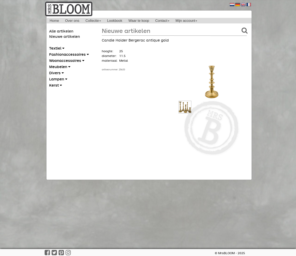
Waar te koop (138, 21)
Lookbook (114, 21)
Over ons (72, 21)
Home (54, 21)
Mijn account (186, 21)
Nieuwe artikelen (64, 36)
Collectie (93, 21)
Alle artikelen (61, 31)
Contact (162, 21)
